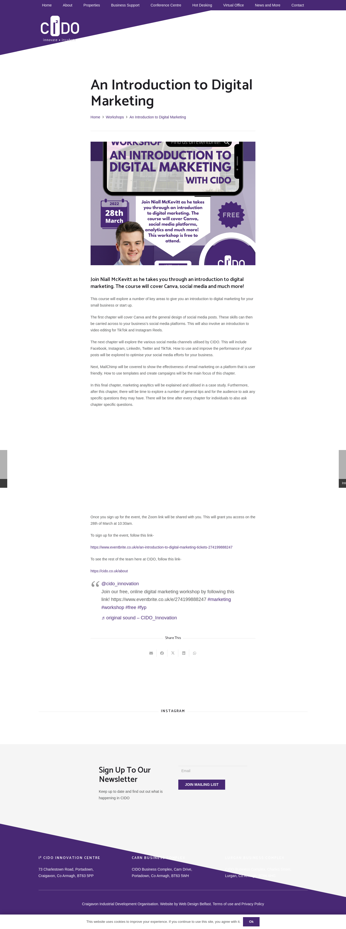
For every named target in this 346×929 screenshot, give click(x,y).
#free (131, 607)
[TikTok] (239, 25)
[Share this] (162, 653)
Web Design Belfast (195, 904)
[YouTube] (247, 25)
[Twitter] (254, 25)
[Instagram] (261, 25)
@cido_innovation (120, 583)
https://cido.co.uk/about (109, 571)
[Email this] (151, 653)
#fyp (141, 607)
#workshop (112, 607)
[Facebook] (232, 25)
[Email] (212, 771)
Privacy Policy (252, 904)
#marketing (219, 599)
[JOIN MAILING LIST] (201, 785)
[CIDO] (60, 28)
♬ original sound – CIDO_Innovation (139, 617)
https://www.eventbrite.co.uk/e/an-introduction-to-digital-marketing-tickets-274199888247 (162, 547)
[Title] (268, 25)
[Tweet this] (172, 653)
